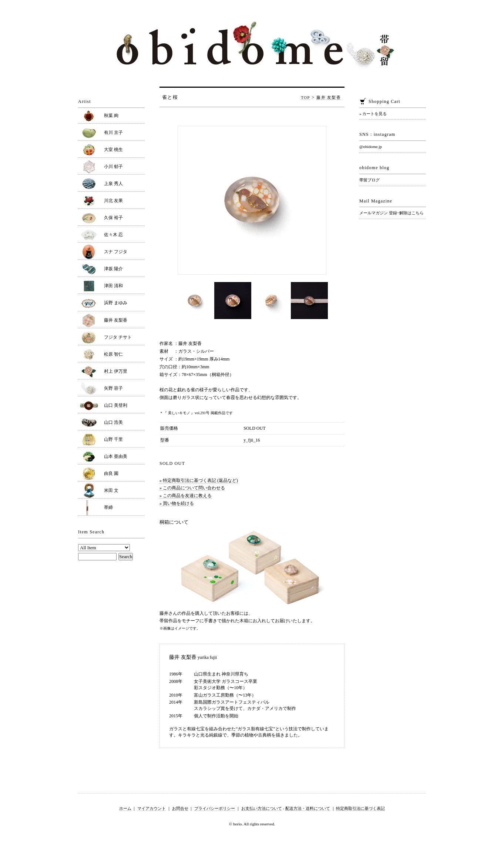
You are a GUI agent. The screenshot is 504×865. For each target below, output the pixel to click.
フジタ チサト (118, 337)
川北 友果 (113, 200)
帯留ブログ (369, 180)
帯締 (108, 507)
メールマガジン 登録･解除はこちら (391, 213)
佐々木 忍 (113, 234)
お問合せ (180, 808)
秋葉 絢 (111, 115)
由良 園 (111, 473)
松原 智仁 (113, 354)
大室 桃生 (113, 149)
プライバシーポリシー (214, 808)
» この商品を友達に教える (185, 495)
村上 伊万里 (115, 371)
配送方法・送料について (307, 808)
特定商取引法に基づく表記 (360, 808)
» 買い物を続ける (176, 503)
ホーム (125, 808)
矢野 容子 (113, 388)
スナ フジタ (115, 251)
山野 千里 (113, 439)
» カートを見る (373, 113)
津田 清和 (113, 285)
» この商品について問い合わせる (192, 487)
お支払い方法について (261, 808)
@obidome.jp (370, 146)
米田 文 (111, 490)
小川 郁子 (113, 166)
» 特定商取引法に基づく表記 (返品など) (198, 480)
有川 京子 (113, 132)
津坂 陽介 (113, 268)
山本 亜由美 (115, 456)
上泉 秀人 (113, 183)
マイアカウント (151, 808)
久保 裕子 (113, 217)
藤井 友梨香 (328, 97)
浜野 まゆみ (115, 302)
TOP (305, 97)
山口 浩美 (113, 422)
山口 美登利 (115, 405)
